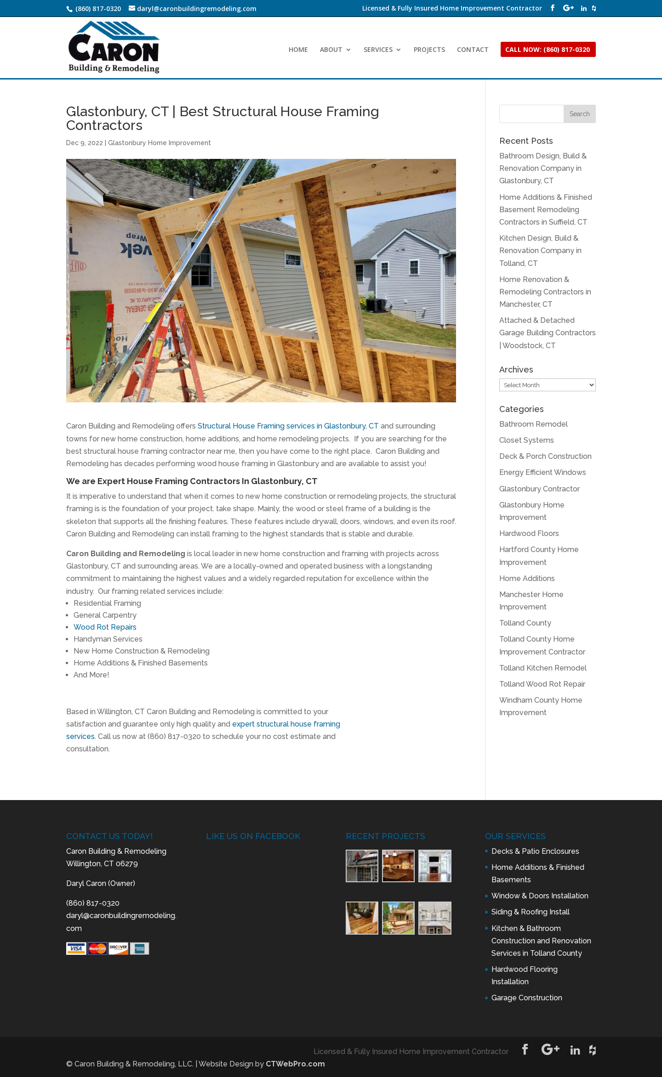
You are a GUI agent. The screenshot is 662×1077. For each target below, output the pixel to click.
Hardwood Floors (529, 533)
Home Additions (527, 578)
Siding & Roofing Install (530, 912)
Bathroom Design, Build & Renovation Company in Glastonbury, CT (543, 168)
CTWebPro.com (295, 1064)
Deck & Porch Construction (545, 456)
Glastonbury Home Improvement (159, 143)
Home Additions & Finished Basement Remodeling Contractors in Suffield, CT (545, 209)
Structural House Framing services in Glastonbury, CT (288, 426)
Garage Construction (526, 997)
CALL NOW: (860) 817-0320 (547, 50)
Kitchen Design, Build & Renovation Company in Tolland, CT (540, 250)
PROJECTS (429, 50)
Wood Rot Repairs (105, 627)
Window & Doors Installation (539, 895)
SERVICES (378, 50)
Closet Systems (526, 440)
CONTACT (473, 50)
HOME (298, 50)
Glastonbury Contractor (539, 489)
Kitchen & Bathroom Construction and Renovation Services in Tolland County (541, 941)
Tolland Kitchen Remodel (543, 668)
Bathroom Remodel (533, 424)
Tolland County (525, 623)
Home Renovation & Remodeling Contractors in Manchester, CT (545, 292)
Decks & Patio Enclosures (535, 851)
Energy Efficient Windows (542, 472)
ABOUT (331, 50)
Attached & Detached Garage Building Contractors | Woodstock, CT (547, 333)
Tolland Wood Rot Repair (542, 684)
